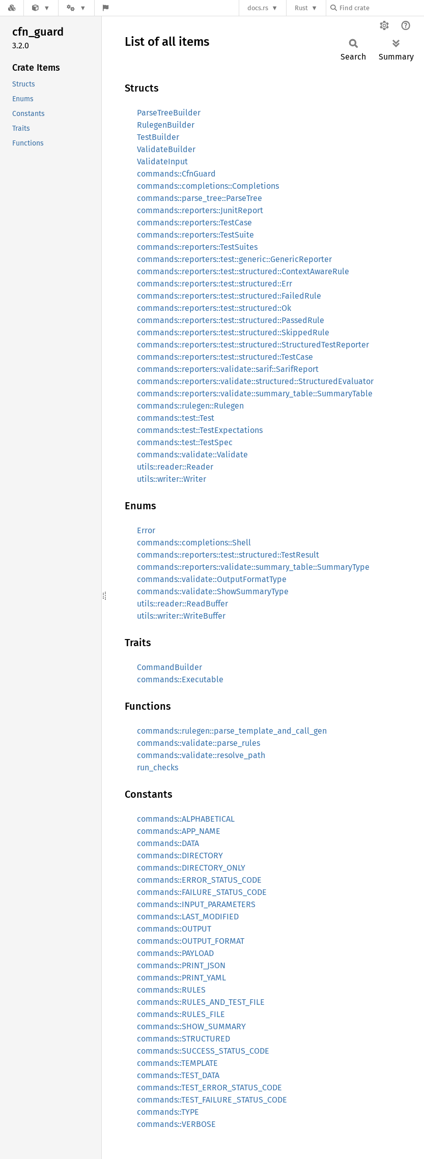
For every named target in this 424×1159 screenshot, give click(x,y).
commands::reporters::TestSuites (197, 247)
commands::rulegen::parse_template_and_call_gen (232, 731)
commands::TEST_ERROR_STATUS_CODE (209, 1087)
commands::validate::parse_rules (198, 743)
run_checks (157, 767)
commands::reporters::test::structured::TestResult (228, 555)
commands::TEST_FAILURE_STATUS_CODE (212, 1100)
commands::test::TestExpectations (200, 430)
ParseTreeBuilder (169, 113)
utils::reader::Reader (175, 467)
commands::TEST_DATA (178, 1075)
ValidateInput (162, 161)
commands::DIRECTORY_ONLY (191, 868)
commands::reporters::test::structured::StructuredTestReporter (253, 345)
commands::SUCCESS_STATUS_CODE (203, 1051)
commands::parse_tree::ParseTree (199, 198)
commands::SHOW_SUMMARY (191, 1026)
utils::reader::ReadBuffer (182, 604)
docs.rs (257, 8)
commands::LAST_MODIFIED (188, 916)
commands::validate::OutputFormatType (212, 579)
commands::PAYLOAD (175, 953)
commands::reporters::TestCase (194, 222)
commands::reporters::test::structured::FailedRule (229, 296)
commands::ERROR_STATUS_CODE (199, 880)
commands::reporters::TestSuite (195, 235)
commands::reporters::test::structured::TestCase (225, 357)
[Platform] (76, 8)
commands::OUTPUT (174, 929)
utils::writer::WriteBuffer (181, 616)
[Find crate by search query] (381, 8)
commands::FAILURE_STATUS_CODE (202, 892)
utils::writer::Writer (171, 479)
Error (146, 530)
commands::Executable (180, 679)
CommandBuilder (169, 667)
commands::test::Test (175, 418)
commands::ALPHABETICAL (186, 819)
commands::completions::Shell (194, 542)
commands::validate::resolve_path (201, 755)
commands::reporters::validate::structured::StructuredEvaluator (255, 381)
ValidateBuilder (166, 149)
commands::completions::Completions (208, 186)
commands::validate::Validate (192, 454)
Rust (301, 8)
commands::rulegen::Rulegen (190, 406)
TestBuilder (158, 137)
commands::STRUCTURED (183, 1039)
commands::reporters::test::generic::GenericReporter (234, 259)
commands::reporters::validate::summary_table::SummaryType (253, 567)
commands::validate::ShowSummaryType (213, 591)
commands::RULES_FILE (181, 1014)
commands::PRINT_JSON (181, 965)
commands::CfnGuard (176, 174)
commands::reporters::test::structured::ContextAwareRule (243, 271)
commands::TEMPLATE (177, 1063)
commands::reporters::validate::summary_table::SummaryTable (255, 393)
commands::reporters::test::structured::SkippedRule (233, 332)
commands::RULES (171, 990)
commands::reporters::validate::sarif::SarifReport (228, 369)
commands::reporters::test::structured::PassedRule (230, 320)
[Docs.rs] (11, 8)
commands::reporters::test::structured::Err (214, 283)
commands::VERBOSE (176, 1124)
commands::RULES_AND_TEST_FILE (201, 1002)
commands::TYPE (168, 1112)
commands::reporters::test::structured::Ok (214, 308)
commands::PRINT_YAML (181, 977)
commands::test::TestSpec (185, 442)
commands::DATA (168, 843)
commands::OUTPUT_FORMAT (190, 941)
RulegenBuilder (165, 125)
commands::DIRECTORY (180, 855)
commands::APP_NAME (178, 831)
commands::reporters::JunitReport (200, 210)
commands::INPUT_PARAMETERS (196, 904)
